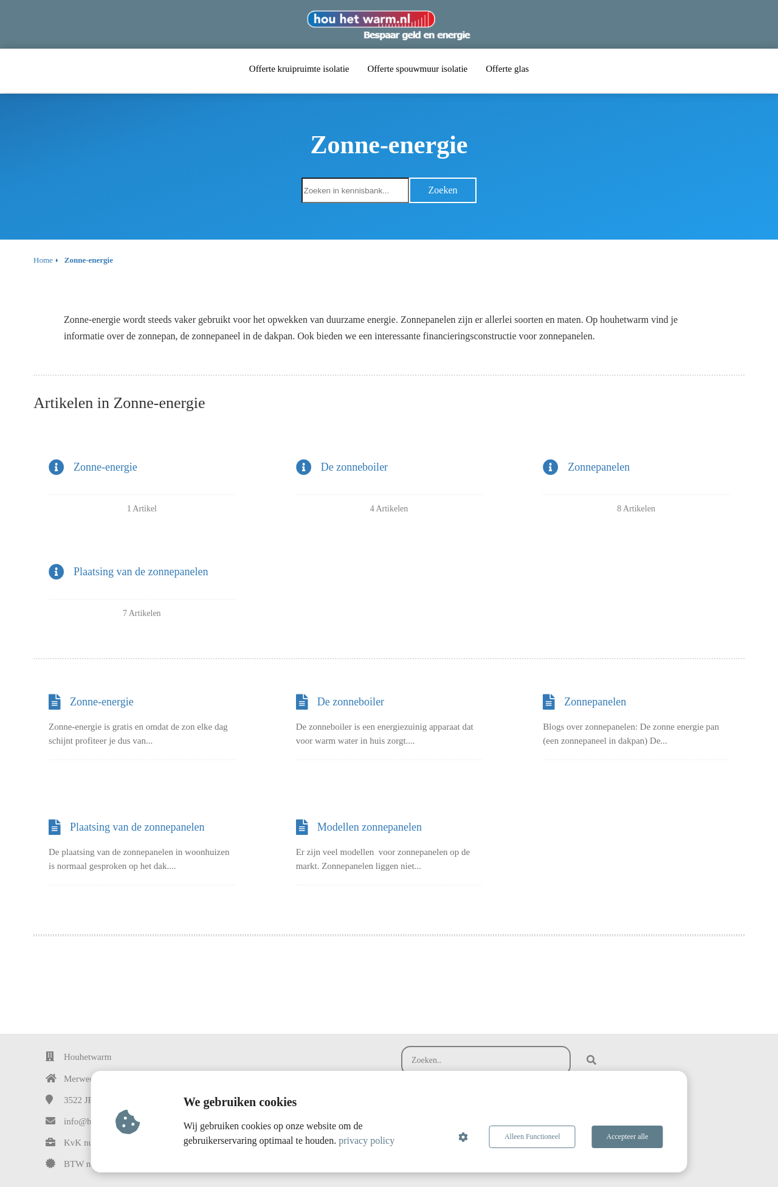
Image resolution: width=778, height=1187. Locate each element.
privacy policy (366, 1140)
